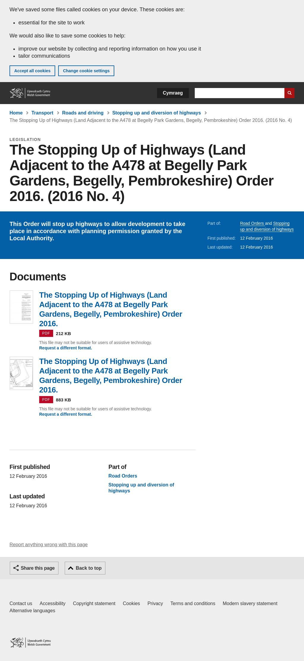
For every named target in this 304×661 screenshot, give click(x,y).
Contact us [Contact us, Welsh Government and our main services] (21, 603)
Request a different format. (65, 348)
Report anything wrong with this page (49, 544)
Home (16, 112)
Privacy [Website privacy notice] (155, 603)
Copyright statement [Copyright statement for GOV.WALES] (94, 603)
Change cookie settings (86, 70)
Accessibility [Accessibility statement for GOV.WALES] (52, 603)
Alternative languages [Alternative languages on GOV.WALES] (32, 610)
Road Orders (252, 223)
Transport (42, 112)
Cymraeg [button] (173, 92)
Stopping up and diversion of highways (156, 112)
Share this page (38, 568)
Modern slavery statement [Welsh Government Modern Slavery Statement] (250, 603)
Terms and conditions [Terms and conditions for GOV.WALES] (192, 603)
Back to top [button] (89, 568)
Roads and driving (83, 112)
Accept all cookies (32, 70)
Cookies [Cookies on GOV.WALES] (131, 603)
